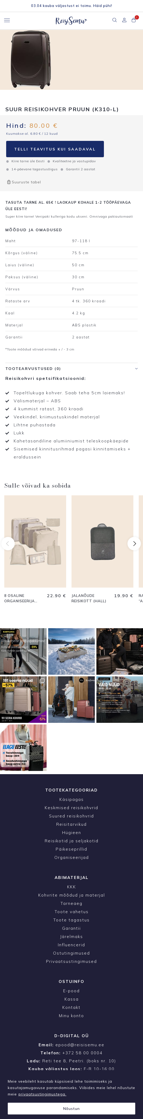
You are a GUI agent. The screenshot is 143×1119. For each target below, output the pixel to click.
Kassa (72, 999)
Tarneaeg (71, 903)
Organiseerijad (71, 857)
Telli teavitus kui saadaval (55, 149)
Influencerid (71, 944)
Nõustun (71, 1108)
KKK (71, 886)
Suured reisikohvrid (71, 816)
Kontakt (71, 1007)
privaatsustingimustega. (42, 1094)
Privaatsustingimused (71, 961)
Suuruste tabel (23, 182)
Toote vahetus (72, 911)
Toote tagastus (71, 920)
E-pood (71, 990)
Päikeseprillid (71, 849)
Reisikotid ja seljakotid (72, 840)
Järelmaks (71, 936)
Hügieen (71, 832)
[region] (71, 1094)
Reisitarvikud (71, 824)
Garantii (71, 928)
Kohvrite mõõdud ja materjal (71, 895)
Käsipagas (71, 799)
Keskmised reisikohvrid (71, 807)
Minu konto (71, 1015)
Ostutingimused (71, 953)
